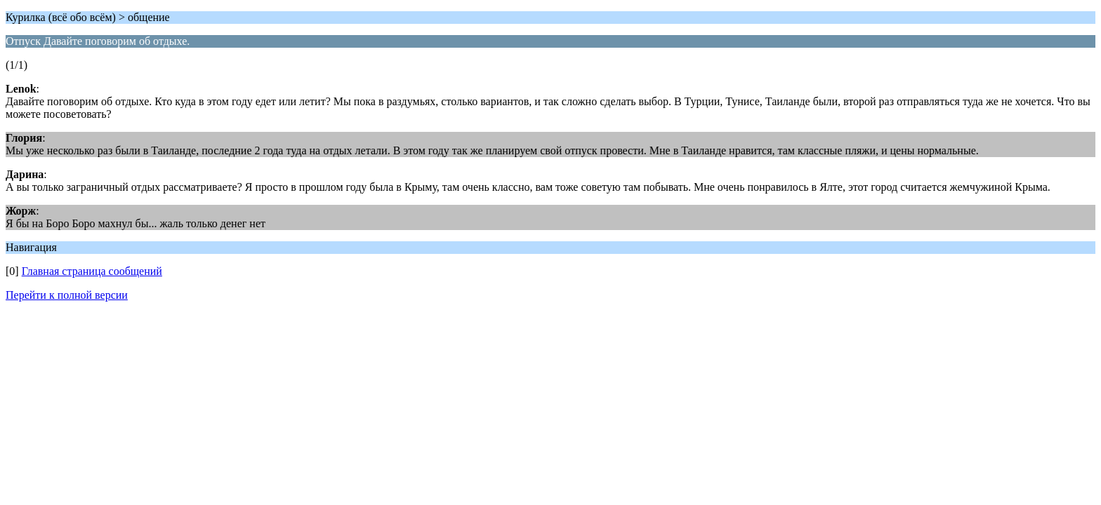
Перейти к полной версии (67, 295)
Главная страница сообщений (92, 271)
